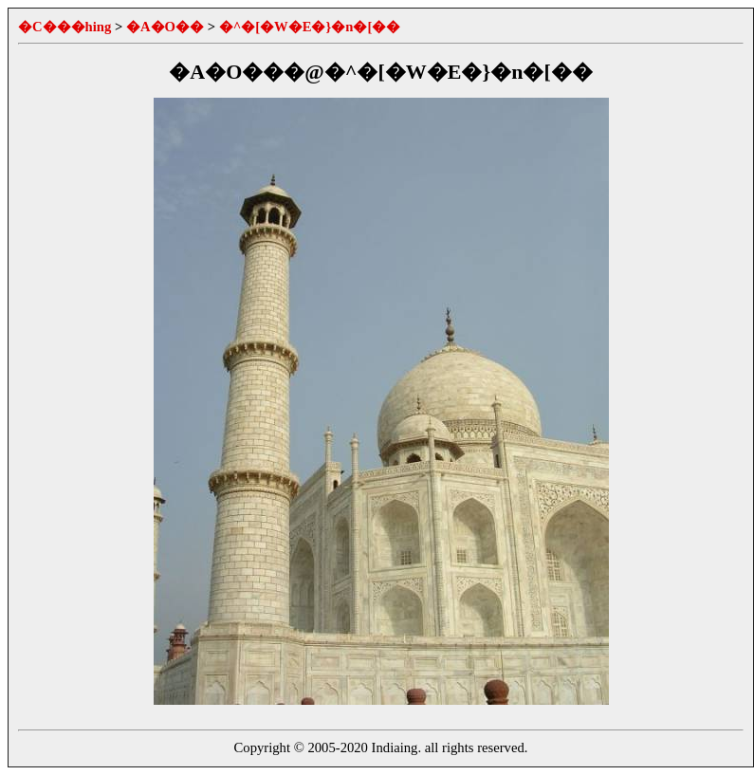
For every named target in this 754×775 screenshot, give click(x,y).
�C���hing (64, 26)
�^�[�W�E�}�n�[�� (310, 26)
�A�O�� (165, 26)
